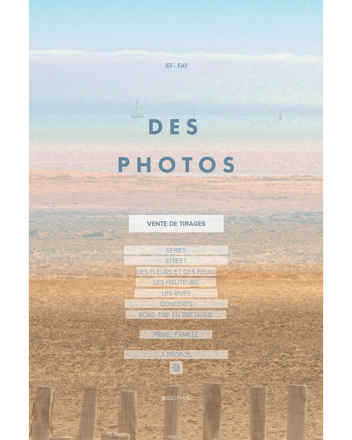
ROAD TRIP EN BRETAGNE (176, 314)
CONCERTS (176, 303)
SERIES (176, 250)
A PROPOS (176, 354)
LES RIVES (176, 293)
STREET (176, 260)
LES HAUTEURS (176, 282)
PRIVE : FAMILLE (176, 334)
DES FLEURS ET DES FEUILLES (176, 271)
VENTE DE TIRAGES (176, 223)
